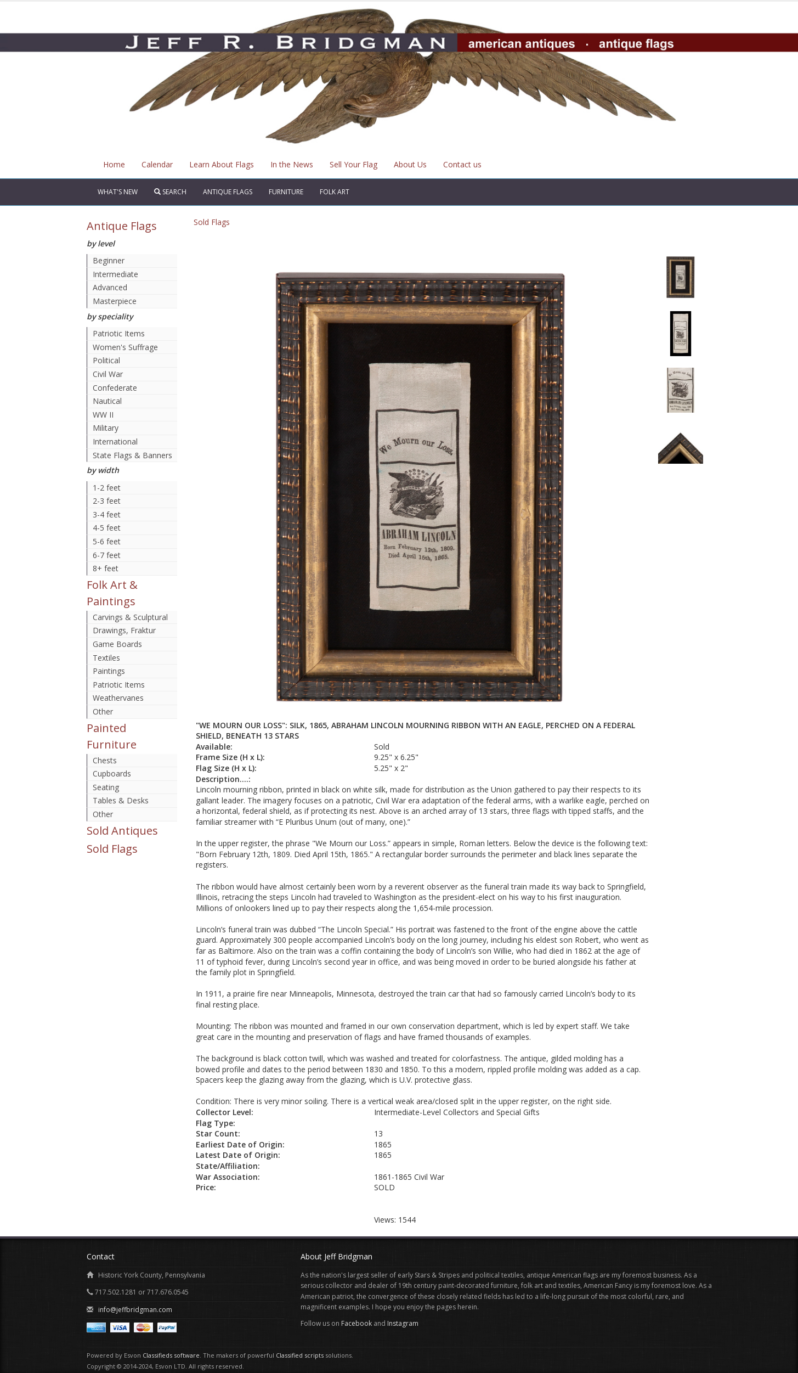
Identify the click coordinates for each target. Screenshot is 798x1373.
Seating (106, 787)
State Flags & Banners (132, 455)
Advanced (110, 287)
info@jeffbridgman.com (135, 1309)
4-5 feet (107, 527)
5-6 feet (107, 541)
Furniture (286, 191)
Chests (105, 760)
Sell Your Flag (353, 164)
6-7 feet (107, 555)
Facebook (356, 1323)
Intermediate (115, 274)
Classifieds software (171, 1355)
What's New (118, 191)
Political (106, 360)
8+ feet (105, 568)
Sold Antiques (122, 830)
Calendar (157, 164)
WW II (103, 414)
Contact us (462, 164)
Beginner (108, 260)
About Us (410, 164)
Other (103, 711)
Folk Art (334, 191)
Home (114, 164)
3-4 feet (107, 514)
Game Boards (117, 644)
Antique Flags (227, 191)
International (115, 441)
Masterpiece (115, 301)
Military (105, 428)
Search (170, 191)
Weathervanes (118, 698)
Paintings (109, 671)
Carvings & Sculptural (130, 617)
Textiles (106, 657)
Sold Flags (112, 848)
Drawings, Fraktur (124, 630)
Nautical (107, 401)
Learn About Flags (221, 164)
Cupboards (112, 773)
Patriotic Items (119, 333)
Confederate (115, 387)
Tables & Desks (121, 800)
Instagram (402, 1323)
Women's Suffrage (125, 347)
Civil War (108, 374)
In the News (291, 164)
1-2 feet (107, 487)
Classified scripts (300, 1355)
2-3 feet (107, 501)
